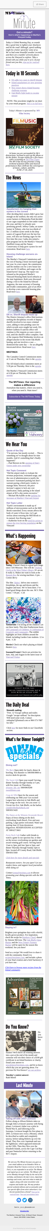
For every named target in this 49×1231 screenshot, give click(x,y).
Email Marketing (18, 1228)
